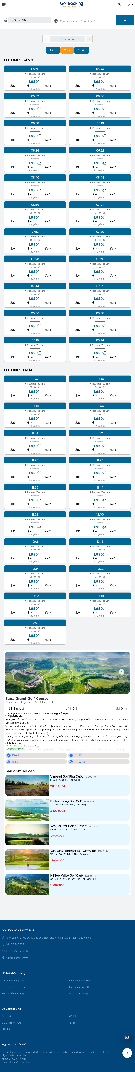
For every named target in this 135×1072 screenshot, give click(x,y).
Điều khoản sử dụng (13, 993)
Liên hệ (6, 1029)
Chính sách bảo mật (79, 980)
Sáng (53, 50)
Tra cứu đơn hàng (78, 993)
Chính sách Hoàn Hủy (80, 986)
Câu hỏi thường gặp (13, 980)
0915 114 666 (19, 1058)
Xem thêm (15, 748)
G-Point (72, 1016)
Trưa (67, 50)
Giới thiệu (7, 1016)
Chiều (82, 50)
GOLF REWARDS (11, 1022)
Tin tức (71, 1022)
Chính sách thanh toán (14, 986)
